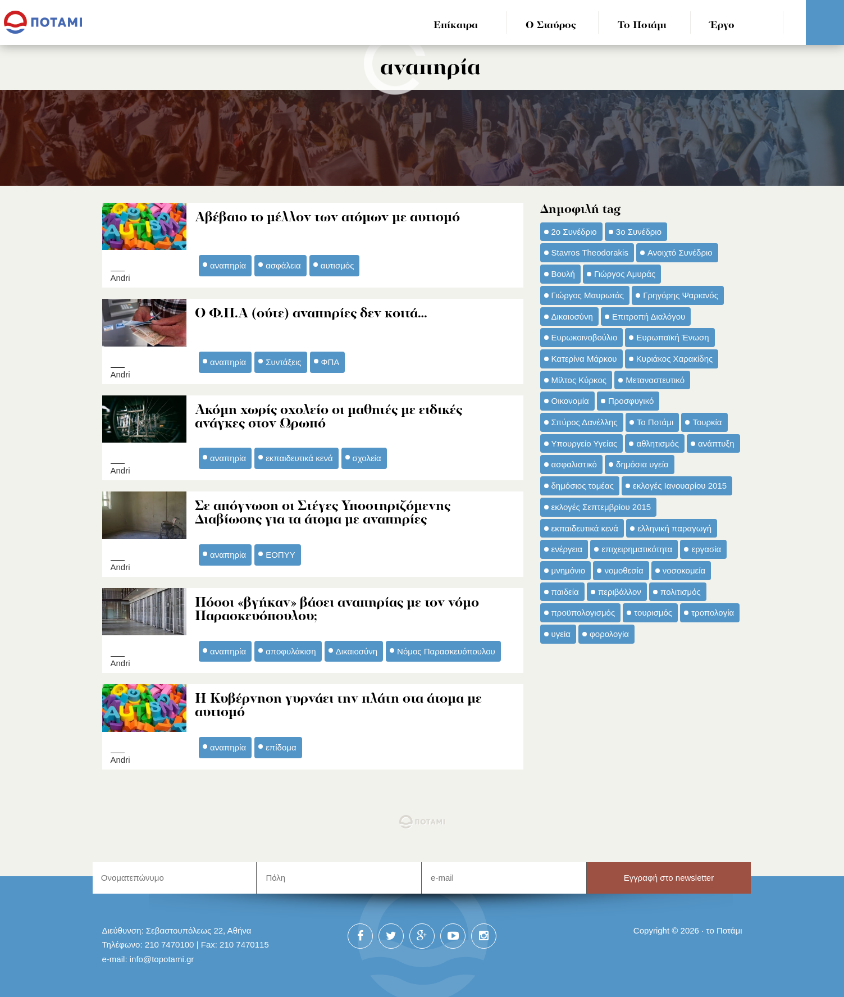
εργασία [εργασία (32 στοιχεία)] (706, 549)
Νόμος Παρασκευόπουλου (446, 646)
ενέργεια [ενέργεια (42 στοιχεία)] (567, 549)
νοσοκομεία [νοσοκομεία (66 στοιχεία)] (684, 570)
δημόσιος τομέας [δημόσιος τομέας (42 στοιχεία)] (582, 485)
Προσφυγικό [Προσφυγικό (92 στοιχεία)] (631, 401)
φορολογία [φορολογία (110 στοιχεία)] (609, 634)
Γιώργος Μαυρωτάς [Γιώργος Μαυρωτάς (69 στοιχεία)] (587, 295)
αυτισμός (337, 265)
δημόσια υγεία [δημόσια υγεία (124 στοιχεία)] (642, 464)
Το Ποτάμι (642, 25)
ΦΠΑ (330, 360)
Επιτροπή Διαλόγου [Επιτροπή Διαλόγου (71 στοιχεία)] (648, 316)
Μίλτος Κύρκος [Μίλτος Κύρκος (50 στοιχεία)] (579, 380)
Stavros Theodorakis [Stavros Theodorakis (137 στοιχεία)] (589, 252)
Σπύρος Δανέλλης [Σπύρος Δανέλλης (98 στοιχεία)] (584, 422)
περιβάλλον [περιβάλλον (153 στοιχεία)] (619, 592)
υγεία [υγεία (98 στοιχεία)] (561, 634)
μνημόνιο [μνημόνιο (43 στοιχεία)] (568, 570)
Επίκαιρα (456, 25)
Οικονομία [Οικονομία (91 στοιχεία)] (570, 401)
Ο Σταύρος (551, 25)
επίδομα (281, 741)
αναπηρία (228, 265)
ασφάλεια (283, 265)
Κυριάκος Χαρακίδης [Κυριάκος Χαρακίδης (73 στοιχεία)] (674, 358)
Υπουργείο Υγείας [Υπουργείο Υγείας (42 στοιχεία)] (584, 443)
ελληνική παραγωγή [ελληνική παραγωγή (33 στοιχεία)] (674, 528)
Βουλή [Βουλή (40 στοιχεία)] (563, 274)
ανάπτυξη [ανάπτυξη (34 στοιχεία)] (716, 443)
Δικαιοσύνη (356, 646)
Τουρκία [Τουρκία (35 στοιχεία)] (707, 422)
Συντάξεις (283, 360)
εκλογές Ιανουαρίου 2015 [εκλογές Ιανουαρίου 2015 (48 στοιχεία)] (680, 485)
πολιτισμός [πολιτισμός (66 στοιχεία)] (680, 592)
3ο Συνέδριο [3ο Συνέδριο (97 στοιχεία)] (638, 231)
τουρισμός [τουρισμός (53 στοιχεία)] (653, 612)
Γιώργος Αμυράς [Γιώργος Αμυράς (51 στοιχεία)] (624, 274)
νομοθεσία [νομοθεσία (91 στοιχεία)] (623, 570)
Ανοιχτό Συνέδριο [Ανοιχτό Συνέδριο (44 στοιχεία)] (680, 252)
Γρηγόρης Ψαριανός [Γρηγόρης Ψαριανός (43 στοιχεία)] (680, 295)
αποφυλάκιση (291, 646)
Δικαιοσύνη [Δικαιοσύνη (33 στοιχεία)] (572, 316)
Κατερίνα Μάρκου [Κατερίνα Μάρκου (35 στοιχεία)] (584, 358)
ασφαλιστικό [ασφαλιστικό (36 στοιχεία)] (574, 464)
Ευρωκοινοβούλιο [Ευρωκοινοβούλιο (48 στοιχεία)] (584, 337)
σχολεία (367, 455)
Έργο (722, 25)
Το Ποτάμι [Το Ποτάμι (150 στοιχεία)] (655, 422)
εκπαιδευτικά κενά (299, 455)
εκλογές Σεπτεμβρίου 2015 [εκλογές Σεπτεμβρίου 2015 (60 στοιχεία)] (601, 507)
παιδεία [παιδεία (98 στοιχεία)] (565, 592)
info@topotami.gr (162, 953)
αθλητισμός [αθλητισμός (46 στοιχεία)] (657, 443)
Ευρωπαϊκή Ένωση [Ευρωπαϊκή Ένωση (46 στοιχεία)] (672, 337)
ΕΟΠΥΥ (280, 551)
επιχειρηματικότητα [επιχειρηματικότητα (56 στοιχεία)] (636, 549)
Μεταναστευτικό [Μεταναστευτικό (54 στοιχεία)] (655, 380)
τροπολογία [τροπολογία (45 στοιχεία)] (712, 612)
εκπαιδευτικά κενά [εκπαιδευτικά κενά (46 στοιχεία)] (584, 528)
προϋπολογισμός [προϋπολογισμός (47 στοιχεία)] (583, 612)
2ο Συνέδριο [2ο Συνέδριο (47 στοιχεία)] (574, 231)
